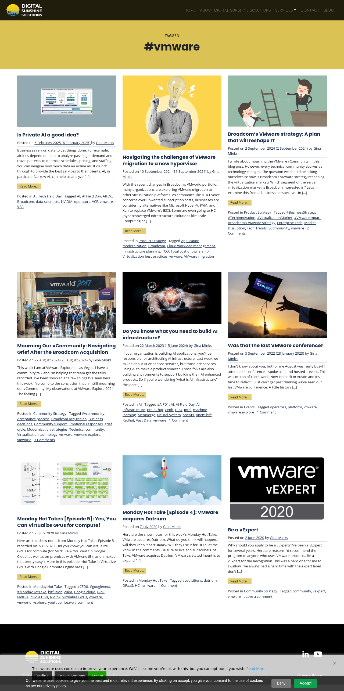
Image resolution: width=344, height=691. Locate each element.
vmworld (24, 439)
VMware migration (199, 256)
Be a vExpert (243, 530)
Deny (281, 683)
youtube (55, 602)
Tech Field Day (50, 196)
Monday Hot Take (47, 586)
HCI (138, 585)
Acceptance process (33, 418)
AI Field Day (91, 196)
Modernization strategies (47, 429)
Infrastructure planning (141, 251)
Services (284, 10)
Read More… (30, 186)
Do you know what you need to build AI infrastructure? (170, 334)
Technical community (86, 429)
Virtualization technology (37, 434)
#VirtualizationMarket (274, 217)
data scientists (47, 201)
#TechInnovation (241, 217)
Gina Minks (105, 142)
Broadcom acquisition (69, 418)
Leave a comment (78, 602)
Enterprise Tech (290, 222)
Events (249, 407)
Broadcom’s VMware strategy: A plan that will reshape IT (274, 137)
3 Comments (44, 439)
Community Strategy (50, 413)
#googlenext (100, 586)
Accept (305, 683)
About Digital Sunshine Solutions (235, 10)
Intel (187, 409)
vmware (106, 201)
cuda (68, 591)
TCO (165, 251)
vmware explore (87, 434)
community (302, 591)
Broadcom (25, 201)
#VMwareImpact (307, 217)
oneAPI (188, 414)
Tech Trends (257, 228)
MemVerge (146, 414)
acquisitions (192, 580)
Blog (329, 10)
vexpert (319, 591)
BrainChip (155, 409)
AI (35, 196)
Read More (256, 668)
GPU (178, 409)
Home (190, 10)
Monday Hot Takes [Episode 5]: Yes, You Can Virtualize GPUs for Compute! (66, 522)
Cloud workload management (191, 245)
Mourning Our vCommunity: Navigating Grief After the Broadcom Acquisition (66, 349)
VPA (20, 206)
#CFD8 (82, 586)
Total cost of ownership (190, 251)
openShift (204, 414)
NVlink (55, 597)
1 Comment (178, 420)
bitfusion (55, 591)
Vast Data (144, 420)
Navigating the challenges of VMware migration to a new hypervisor (169, 160)
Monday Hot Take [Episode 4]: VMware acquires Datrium (170, 515)
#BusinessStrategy (301, 212)
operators (82, 201)
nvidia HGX (39, 597)
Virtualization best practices (145, 256)
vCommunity (278, 228)
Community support (50, 424)
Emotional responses (86, 424)
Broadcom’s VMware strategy (251, 222)
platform (295, 407)
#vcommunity (93, 413)
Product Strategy (152, 240)
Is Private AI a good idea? (48, 135)
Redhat (128, 420)
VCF (95, 201)
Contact (309, 10)
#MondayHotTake (31, 591)
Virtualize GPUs (74, 597)
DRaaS (128, 585)
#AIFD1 (163, 404)
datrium (210, 580)
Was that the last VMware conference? (276, 345)
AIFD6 (107, 196)
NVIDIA (66, 201)
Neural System (169, 414)
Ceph (169, 409)
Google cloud (84, 591)
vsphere (39, 602)
